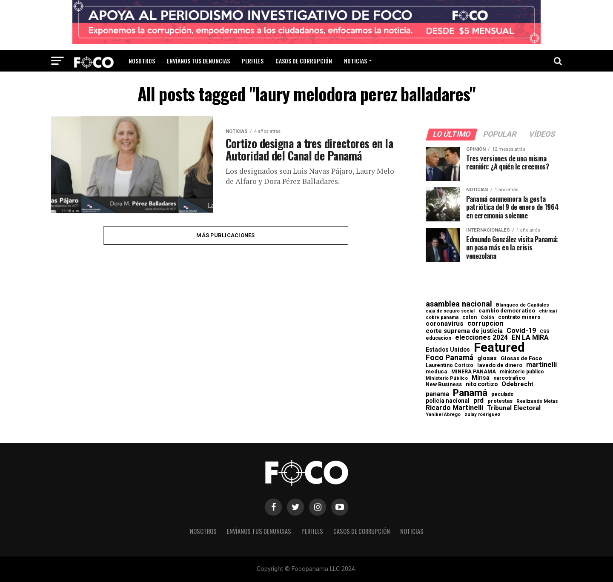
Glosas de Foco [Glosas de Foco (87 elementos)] (521, 358)
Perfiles (253, 60)
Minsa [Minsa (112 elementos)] (481, 378)
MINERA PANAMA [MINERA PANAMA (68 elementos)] (473, 371)
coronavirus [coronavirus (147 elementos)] (445, 324)
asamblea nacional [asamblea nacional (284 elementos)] (459, 304)
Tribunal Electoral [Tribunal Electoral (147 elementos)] (514, 408)
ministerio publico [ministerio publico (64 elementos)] (522, 371)
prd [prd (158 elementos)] (478, 400)
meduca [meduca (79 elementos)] (436, 372)
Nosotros (142, 60)
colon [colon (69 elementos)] (469, 317)
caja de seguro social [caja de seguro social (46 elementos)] (450, 311)
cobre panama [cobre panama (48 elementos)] (442, 317)
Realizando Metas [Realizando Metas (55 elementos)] (537, 401)
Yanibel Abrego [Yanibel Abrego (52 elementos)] (443, 414)
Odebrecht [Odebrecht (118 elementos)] (517, 384)
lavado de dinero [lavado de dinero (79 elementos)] (499, 365)
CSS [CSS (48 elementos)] (544, 332)
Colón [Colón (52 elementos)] (487, 317)
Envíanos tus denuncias (198, 60)
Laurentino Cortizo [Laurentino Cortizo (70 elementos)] (449, 365)
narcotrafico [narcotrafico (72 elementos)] (509, 378)
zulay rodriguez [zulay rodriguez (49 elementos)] (482, 415)
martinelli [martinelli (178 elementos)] (541, 364)
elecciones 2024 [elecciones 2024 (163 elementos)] (481, 337)
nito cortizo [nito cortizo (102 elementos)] (482, 384)
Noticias (355, 60)
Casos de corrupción (303, 60)
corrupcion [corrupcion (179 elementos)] (485, 323)
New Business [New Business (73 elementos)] (444, 384)
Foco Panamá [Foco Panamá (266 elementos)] (449, 357)
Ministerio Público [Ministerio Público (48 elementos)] (447, 378)
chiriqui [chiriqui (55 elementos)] (548, 311)
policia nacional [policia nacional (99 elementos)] (448, 401)
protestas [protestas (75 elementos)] (500, 401)
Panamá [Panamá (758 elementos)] (470, 392)
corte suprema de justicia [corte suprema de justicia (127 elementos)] (464, 331)
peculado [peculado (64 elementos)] (502, 394)
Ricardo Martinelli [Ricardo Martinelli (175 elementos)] (454, 407)
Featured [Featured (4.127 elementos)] (499, 347)
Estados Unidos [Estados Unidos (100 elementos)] (448, 350)
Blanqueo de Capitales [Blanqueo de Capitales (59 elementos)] (522, 305)
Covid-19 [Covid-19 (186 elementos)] (521, 330)
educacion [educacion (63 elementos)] (438, 338)
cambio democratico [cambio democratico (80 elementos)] (506, 311)
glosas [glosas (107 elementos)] (487, 358)
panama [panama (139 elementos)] (437, 394)
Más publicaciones (225, 235)
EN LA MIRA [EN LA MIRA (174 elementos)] (530, 337)
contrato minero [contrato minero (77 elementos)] (519, 317)
